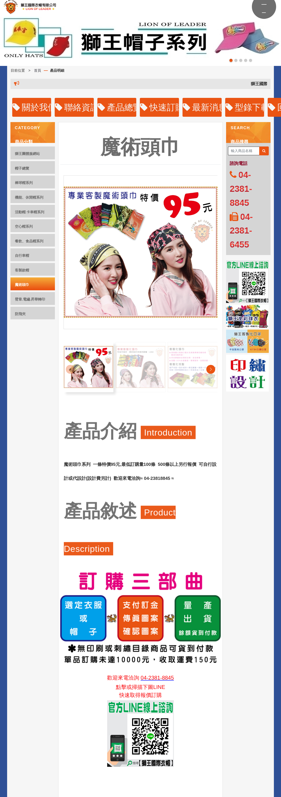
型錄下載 (244, 107)
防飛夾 (20, 314)
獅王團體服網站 (27, 154)
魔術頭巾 (22, 285)
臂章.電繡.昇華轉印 (30, 299)
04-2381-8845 (157, 678)
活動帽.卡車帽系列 (29, 212)
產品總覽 (117, 107)
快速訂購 (159, 107)
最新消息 (202, 107)
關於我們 (31, 107)
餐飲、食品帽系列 (29, 241)
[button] (231, 60)
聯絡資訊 (74, 107)
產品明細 (57, 70)
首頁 (37, 70)
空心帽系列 (24, 226)
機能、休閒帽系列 (29, 197)
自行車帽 (22, 255)
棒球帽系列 (24, 183)
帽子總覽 (22, 168)
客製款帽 (22, 270)
